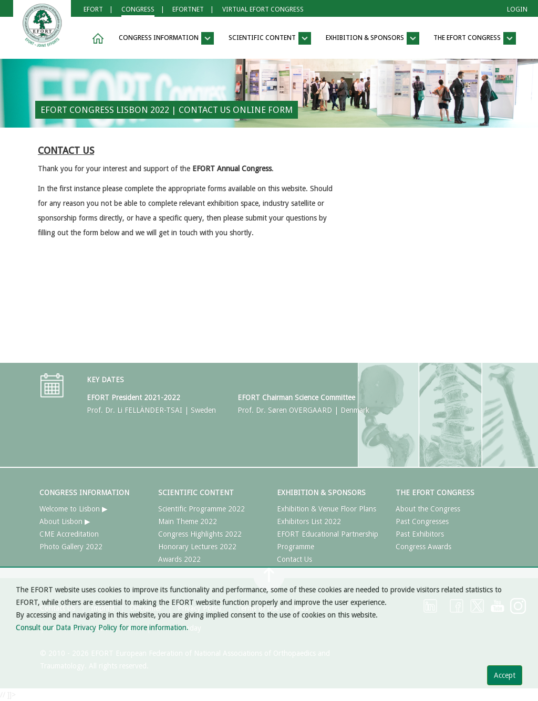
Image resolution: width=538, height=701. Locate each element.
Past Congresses (422, 521)
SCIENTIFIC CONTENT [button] (270, 38)
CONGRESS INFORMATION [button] (166, 38)
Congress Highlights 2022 (200, 534)
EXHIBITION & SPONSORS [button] (372, 38)
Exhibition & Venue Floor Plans (326, 509)
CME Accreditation (69, 534)
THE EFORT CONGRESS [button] (474, 38)
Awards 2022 (179, 559)
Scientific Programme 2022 (201, 509)
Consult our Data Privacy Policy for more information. (102, 627)
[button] (96, 38)
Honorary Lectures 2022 (197, 546)
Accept (504, 675)
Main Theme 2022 (187, 521)
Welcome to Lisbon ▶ (73, 509)
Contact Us (294, 559)
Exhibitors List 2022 (309, 521)
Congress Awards (423, 546)
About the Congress (428, 509)
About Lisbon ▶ (64, 521)
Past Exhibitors (420, 534)
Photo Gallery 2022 (70, 546)
